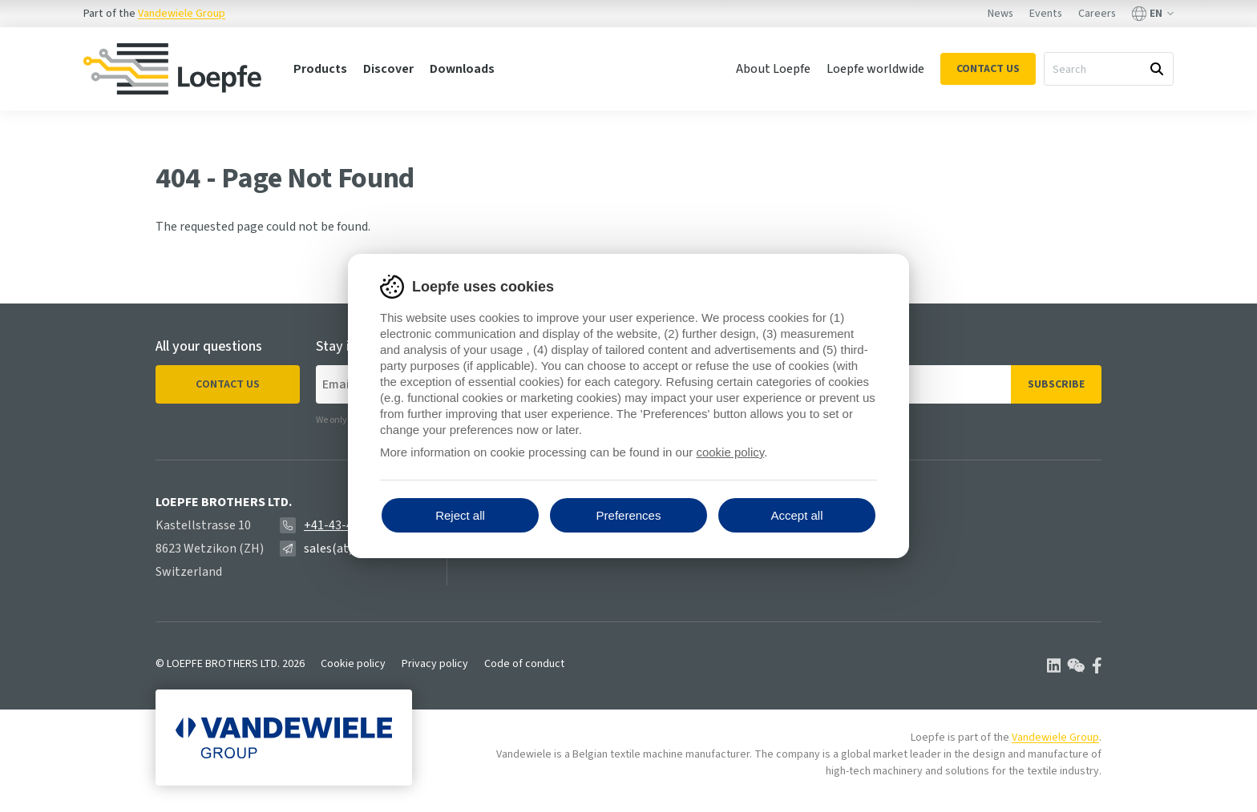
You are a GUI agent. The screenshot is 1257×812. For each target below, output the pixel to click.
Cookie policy (353, 664)
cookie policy (730, 452)
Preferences (628, 515)
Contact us (228, 384)
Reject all (460, 515)
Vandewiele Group (181, 13)
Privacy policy (435, 664)
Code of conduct (524, 664)
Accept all (796, 515)
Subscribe (1056, 384)
